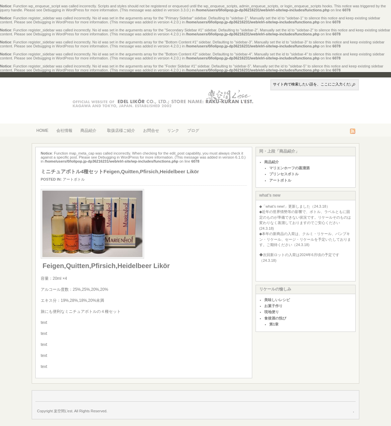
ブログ (193, 130)
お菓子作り (273, 306)
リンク (173, 130)
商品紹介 (88, 131)
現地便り (271, 312)
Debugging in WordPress (63, 10)
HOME (42, 130)
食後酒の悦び (275, 318)
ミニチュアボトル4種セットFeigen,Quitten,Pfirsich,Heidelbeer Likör (120, 171)
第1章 (274, 324)
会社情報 (64, 130)
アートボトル (74, 179)
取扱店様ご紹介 (121, 130)
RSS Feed (352, 131)
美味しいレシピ (277, 300)
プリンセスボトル (284, 174)
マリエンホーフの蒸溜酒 (289, 168)
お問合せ (151, 130)
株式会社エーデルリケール (152, 97)
